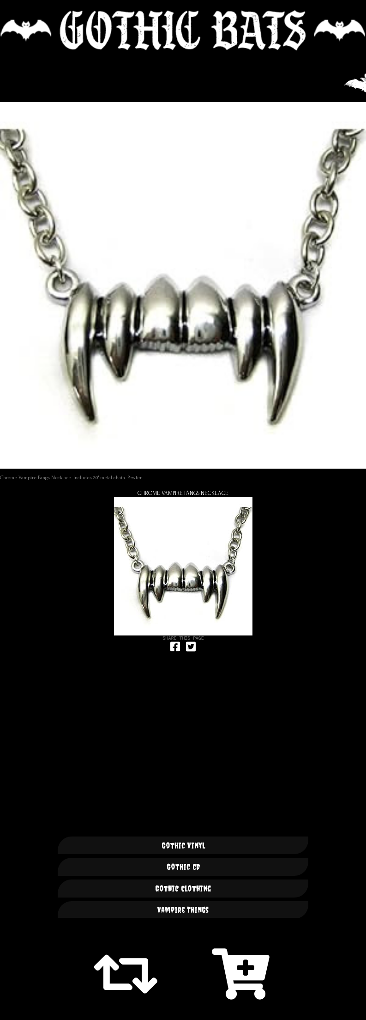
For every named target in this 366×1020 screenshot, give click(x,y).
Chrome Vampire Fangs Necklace (183, 493)
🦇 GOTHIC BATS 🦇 (183, 30)
